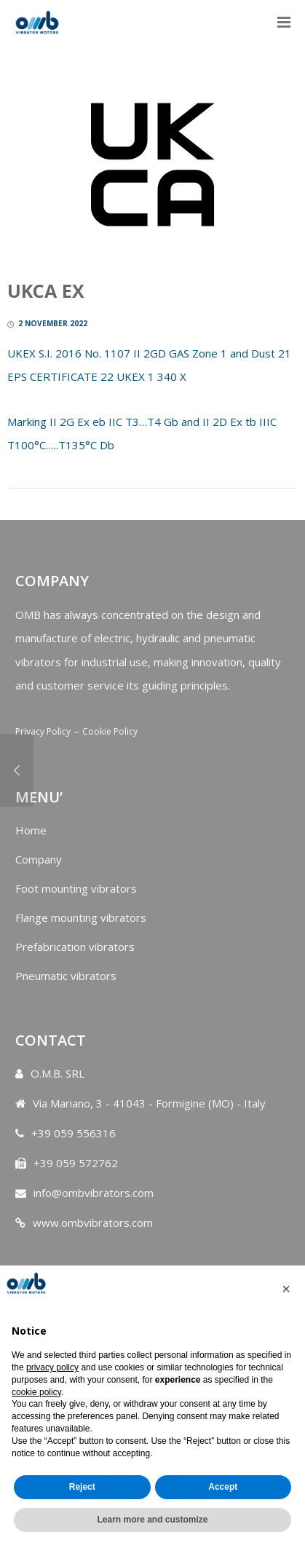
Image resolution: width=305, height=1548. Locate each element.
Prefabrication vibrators (75, 946)
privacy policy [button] (52, 1367)
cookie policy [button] (36, 1392)
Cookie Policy (110, 731)
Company (38, 859)
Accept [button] (222, 1487)
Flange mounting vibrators (80, 917)
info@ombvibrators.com (93, 1192)
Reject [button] (82, 1487)
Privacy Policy (43, 731)
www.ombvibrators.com (93, 1222)
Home (31, 830)
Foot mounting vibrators (76, 888)
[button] (286, 1288)
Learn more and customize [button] (152, 1520)
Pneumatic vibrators (65, 975)
